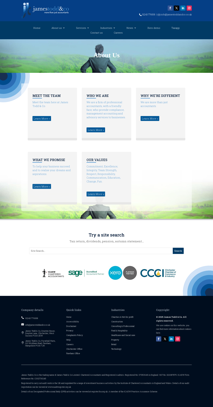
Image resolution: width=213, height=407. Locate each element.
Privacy (69, 330)
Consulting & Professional (123, 326)
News (129, 28)
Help (68, 339)
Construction (117, 321)
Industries (106, 28)
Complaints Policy (74, 335)
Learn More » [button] (42, 132)
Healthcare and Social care (123, 335)
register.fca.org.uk (99, 391)
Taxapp (175, 28)
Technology (116, 348)
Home (36, 28)
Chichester (71, 348)
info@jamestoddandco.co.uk (175, 14)
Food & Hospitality (119, 330)
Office (79, 348)
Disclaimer (71, 326)
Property (115, 339)
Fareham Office (73, 353)
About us (57, 28)
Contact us (96, 33)
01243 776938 (147, 14)
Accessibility (72, 321)
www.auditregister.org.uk (59, 386)
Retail (113, 344)
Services (81, 28)
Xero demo (153, 28)
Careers (118, 33)
